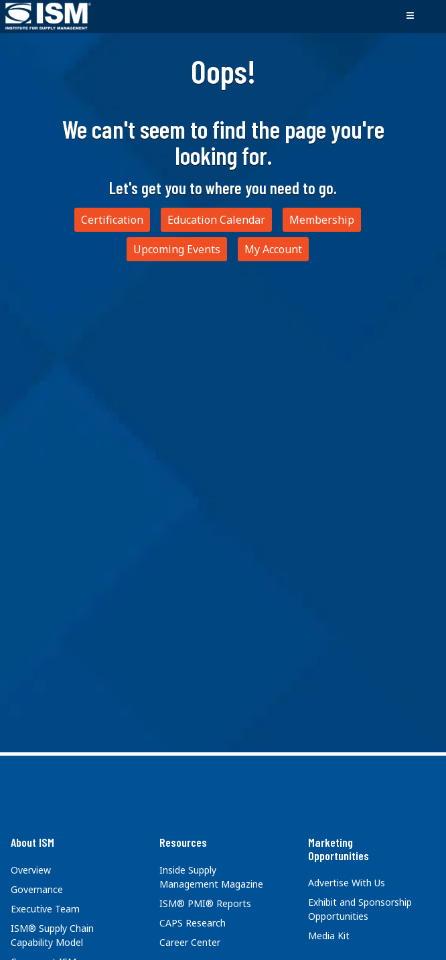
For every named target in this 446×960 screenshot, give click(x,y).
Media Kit (329, 935)
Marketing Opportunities (338, 849)
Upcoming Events (176, 249)
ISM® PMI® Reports (205, 903)
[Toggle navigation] (409, 16)
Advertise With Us (346, 882)
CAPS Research (192, 922)
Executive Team (45, 908)
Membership (321, 219)
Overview (31, 870)
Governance (37, 889)
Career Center (189, 942)
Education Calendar (216, 219)
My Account (273, 249)
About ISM (32, 842)
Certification (112, 219)
